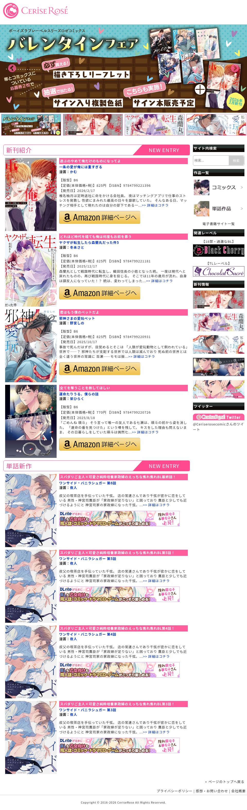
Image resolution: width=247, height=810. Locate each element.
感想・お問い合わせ (212, 790)
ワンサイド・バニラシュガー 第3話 (87, 709)
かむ (73, 171)
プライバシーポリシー (175, 790)
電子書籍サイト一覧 (218, 223)
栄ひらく (77, 398)
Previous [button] (12, 68)
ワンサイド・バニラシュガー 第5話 (87, 558)
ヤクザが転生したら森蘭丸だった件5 (89, 242)
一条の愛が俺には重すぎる (80, 166)
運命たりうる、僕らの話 (79, 393)
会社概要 (238, 790)
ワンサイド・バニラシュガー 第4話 (87, 634)
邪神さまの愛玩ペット (77, 318)
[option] (123, 68)
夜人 (73, 487)
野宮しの (77, 323)
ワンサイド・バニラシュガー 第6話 (87, 482)
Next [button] (235, 68)
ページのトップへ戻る (226, 781)
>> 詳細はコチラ (155, 205)
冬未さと (77, 247)
